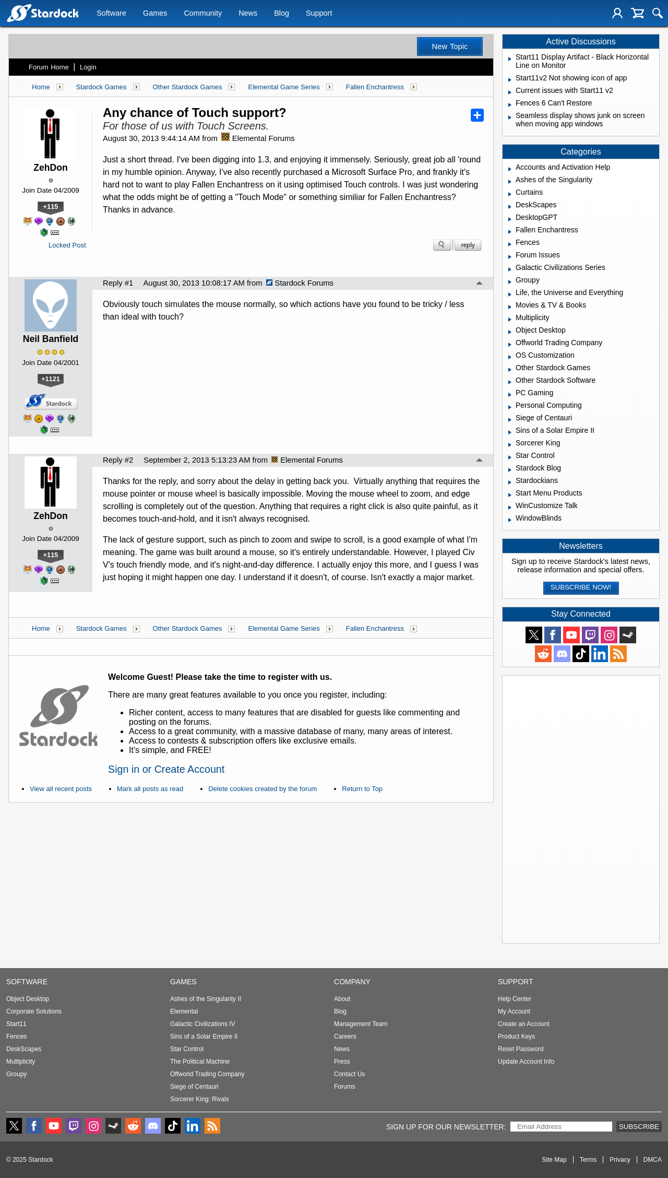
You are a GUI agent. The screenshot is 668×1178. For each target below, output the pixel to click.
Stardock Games (101, 87)
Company (352, 981)
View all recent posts (61, 789)
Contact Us (349, 1074)
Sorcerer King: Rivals (199, 1099)
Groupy (16, 1074)
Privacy (620, 1159)
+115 (50, 206)
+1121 (50, 379)
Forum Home (49, 67)
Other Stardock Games (187, 87)
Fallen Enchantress (375, 87)
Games (155, 14)
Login (88, 67)
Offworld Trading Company (207, 1074)
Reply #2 (118, 460)
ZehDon (50, 167)
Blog (281, 14)
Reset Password (520, 1049)
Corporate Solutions (34, 1011)
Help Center (514, 999)
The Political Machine (200, 1061)
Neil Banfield (51, 339)
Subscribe (639, 1126)
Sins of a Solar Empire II (203, 1036)
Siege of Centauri (194, 1086)
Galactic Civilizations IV (202, 1024)
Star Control (187, 1049)
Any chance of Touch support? (195, 112)
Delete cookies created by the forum (262, 789)
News (247, 14)
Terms (588, 1159)
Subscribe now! (581, 587)
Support (319, 14)
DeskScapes (23, 1049)
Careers (345, 1036)
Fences (16, 1036)
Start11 (16, 1024)
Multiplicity (20, 1061)
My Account (514, 1011)
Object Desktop (27, 999)
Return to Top (362, 789)
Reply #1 (118, 283)
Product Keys (516, 1036)
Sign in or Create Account (166, 769)
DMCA (652, 1159)
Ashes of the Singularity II (205, 999)
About (342, 999)
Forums (344, 1086)
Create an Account (524, 1024)
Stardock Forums (299, 283)
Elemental (184, 1011)
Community (203, 14)
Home (41, 87)
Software (111, 14)
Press (342, 1061)
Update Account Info (526, 1061)
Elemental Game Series (283, 87)
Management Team (361, 1024)
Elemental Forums (258, 138)
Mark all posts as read (150, 789)
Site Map (554, 1159)
